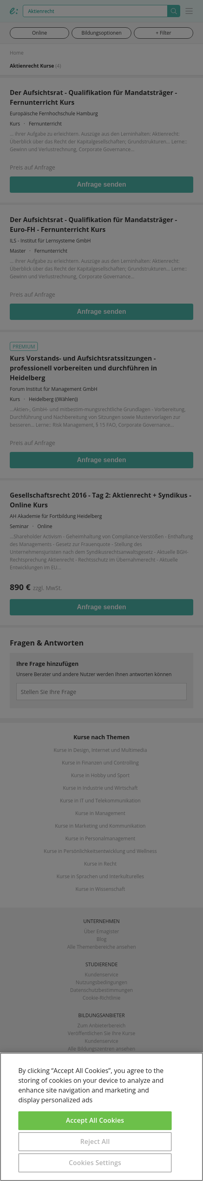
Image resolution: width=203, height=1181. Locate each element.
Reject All (95, 1141)
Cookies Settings (95, 1162)
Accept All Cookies (95, 1120)
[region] (101, 1117)
